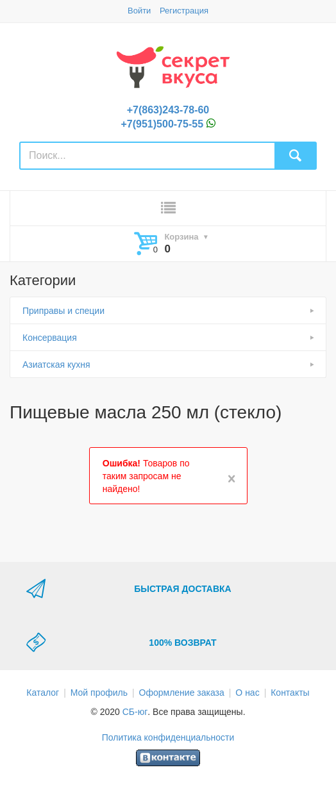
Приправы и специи (63, 311)
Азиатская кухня (56, 364)
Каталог (42, 692)
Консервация (49, 337)
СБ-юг (135, 712)
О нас (247, 692)
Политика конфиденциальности (168, 737)
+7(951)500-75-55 (162, 124)
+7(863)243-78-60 (168, 109)
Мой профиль (99, 692)
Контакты (290, 692)
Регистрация (184, 10)
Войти (139, 10)
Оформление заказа (181, 692)
